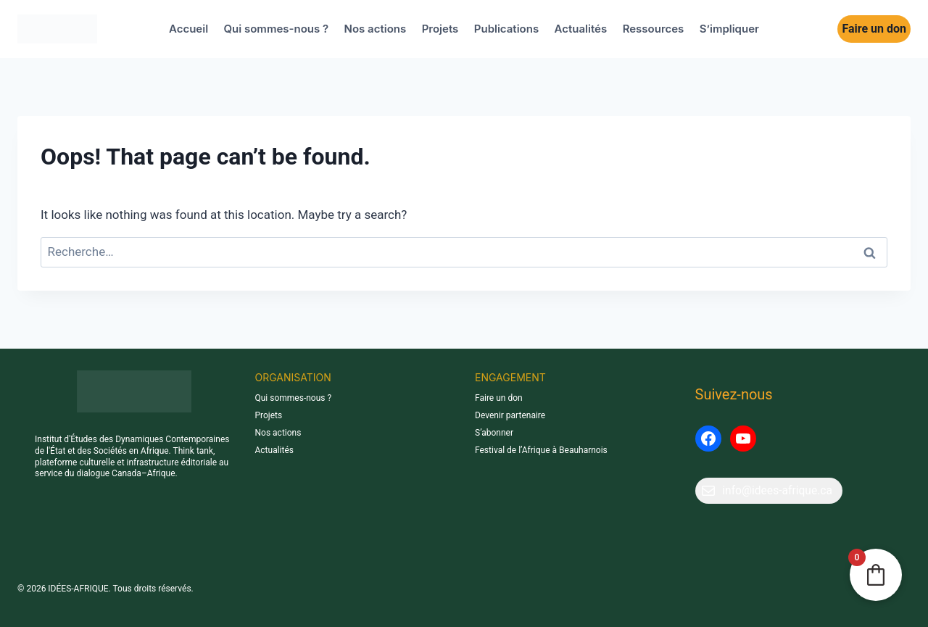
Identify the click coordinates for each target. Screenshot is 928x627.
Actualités (581, 29)
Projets (440, 29)
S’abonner (494, 433)
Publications (506, 29)
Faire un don (874, 29)
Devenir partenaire (510, 415)
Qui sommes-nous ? (276, 29)
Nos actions (375, 29)
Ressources (653, 29)
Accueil (188, 29)
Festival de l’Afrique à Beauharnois (541, 450)
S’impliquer (729, 29)
